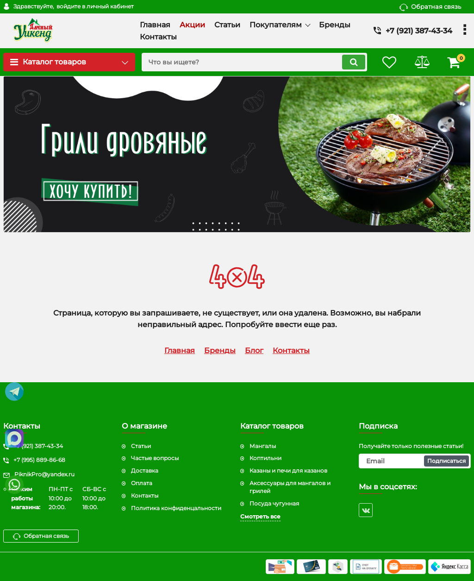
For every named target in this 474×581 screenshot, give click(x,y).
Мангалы (262, 445)
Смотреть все (260, 516)
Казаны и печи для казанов (288, 470)
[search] (254, 62)
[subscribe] (415, 461)
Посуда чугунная (274, 503)
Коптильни (265, 458)
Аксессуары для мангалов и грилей (290, 487)
